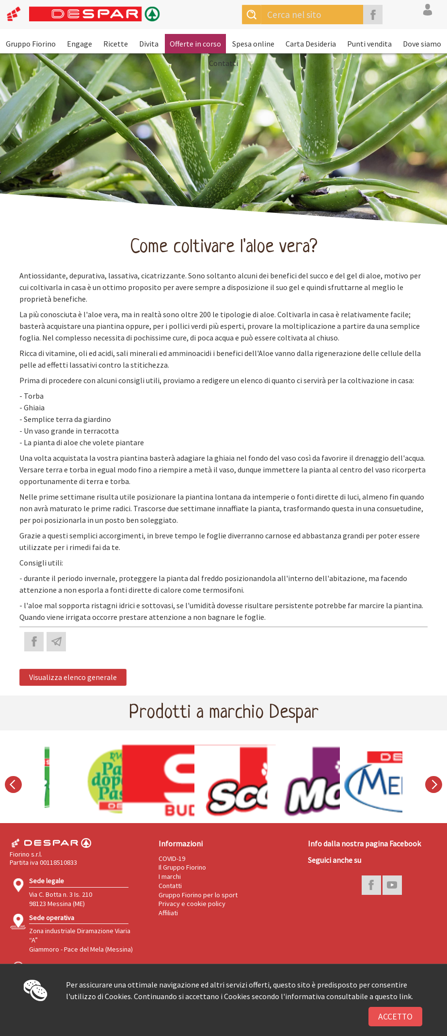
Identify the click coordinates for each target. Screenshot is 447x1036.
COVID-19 (172, 858)
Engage (79, 44)
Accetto (395, 1016)
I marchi (170, 876)
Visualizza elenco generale (73, 677)
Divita (149, 44)
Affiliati (168, 912)
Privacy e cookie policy (192, 903)
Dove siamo (422, 44)
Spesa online (253, 44)
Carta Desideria (311, 44)
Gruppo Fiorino (31, 44)
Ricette (115, 44)
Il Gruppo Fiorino (182, 867)
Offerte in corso (195, 44)
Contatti (223, 63)
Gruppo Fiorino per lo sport (198, 894)
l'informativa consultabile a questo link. (347, 996)
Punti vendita (369, 44)
